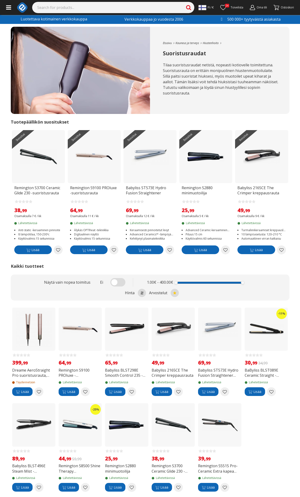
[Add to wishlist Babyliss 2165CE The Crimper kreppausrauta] (281, 249)
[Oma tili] (258, 7)
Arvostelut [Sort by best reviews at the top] (164, 293)
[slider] (176, 282)
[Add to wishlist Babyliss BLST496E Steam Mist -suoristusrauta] (38, 487)
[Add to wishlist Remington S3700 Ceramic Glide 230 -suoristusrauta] (58, 249)
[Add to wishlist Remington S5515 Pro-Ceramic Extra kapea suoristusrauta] (224, 487)
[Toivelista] (232, 7)
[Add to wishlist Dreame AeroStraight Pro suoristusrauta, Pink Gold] (38, 391)
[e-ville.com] (22, 7)
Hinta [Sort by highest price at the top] (135, 293)
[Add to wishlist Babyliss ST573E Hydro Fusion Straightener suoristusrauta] (169, 249)
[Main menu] (8, 7)
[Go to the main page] (167, 43)
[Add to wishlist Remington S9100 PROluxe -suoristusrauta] (113, 249)
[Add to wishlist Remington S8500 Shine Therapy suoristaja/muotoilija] (85, 487)
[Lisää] (33, 250)
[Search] (113, 7)
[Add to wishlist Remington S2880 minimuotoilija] (225, 249)
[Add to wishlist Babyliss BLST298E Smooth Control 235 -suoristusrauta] (131, 391)
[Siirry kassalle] (283, 7)
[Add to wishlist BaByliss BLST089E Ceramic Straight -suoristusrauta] (271, 391)
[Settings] (206, 7)
